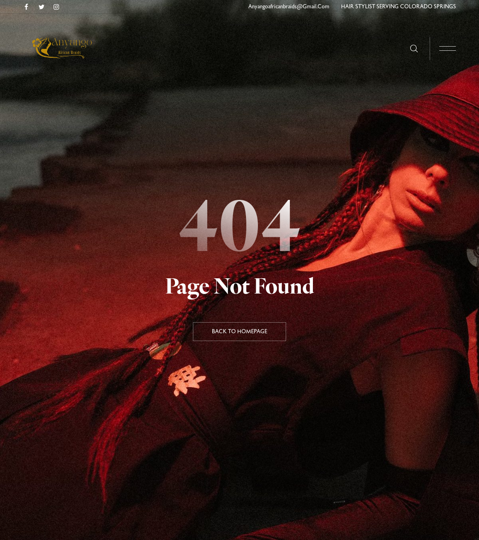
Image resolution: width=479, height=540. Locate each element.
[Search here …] (414, 48)
